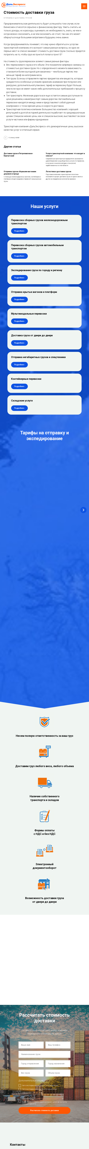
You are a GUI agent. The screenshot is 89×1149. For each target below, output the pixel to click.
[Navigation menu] (84, 6)
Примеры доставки (53, 1090)
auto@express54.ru (19, 981)
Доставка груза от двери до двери (32, 338)
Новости (50, 1094)
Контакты (50, 1108)
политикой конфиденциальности (48, 906)
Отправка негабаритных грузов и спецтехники (38, 360)
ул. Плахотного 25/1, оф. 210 (24, 995)
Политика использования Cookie (18, 1095)
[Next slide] (83, 467)
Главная (50, 1083)
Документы (51, 1104)
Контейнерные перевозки (26, 382)
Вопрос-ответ (51, 1097)
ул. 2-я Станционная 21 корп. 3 (25, 1005)
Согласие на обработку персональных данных (22, 1098)
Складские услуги (22, 403)
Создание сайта (12, 1089)
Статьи (49, 1101)
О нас (49, 1087)
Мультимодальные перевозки (29, 316)
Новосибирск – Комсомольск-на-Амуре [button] (26, 458)
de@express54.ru (18, 974)
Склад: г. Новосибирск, (21, 1002)
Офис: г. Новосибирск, (21, 991)
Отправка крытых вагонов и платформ (34, 295)
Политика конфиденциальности (18, 1093)
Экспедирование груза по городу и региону (36, 273)
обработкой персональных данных (36, 908)
